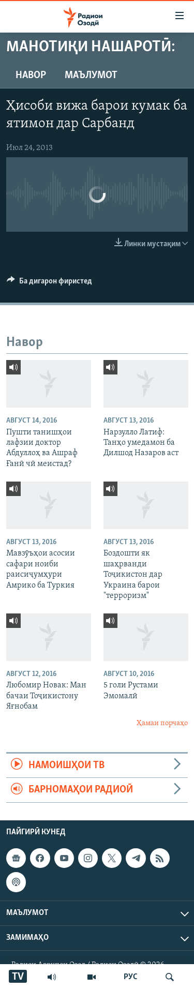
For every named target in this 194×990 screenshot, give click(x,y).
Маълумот (91, 75)
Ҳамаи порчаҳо (162, 723)
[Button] (49, 283)
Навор (31, 75)
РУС (131, 977)
